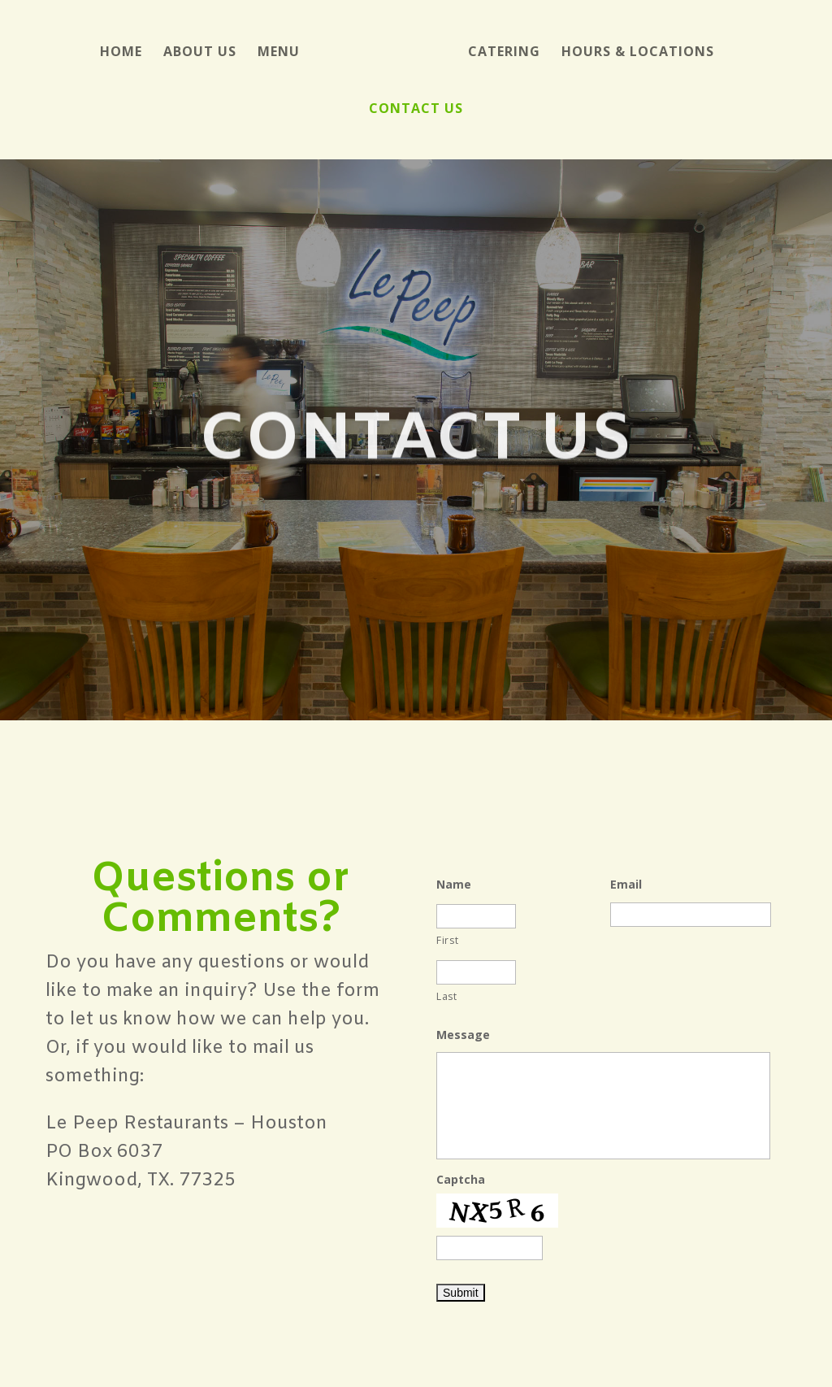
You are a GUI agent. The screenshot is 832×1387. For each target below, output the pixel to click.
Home (121, 53)
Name (453, 884)
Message (463, 1035)
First (447, 940)
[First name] (476, 916)
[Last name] (476, 972)
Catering (504, 53)
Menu (279, 53)
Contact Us (416, 109)
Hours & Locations (637, 53)
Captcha (460, 1179)
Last (446, 996)
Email (626, 884)
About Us (199, 53)
